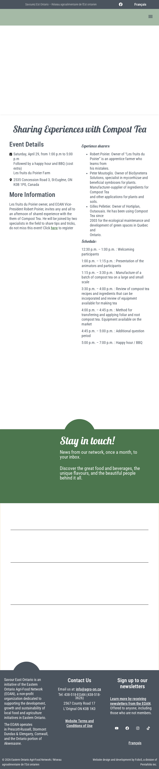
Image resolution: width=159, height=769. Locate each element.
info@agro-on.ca (88, 689)
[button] (150, 16)
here (54, 228)
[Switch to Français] (138, 4)
